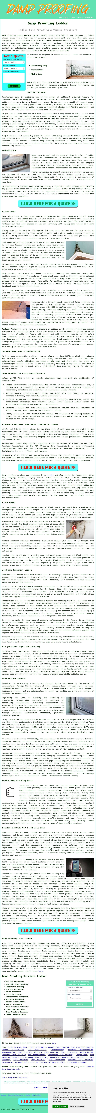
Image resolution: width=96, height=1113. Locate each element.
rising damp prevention (67, 793)
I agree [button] (56, 1106)
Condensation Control (77, 1062)
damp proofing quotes (70, 969)
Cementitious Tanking (58, 1047)
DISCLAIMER (89, 18)
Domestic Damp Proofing (14, 1055)
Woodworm (6, 575)
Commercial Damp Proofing (60, 1055)
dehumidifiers (38, 414)
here (41, 971)
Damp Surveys (15, 1047)
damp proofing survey (39, 186)
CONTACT (80, 18)
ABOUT (73, 18)
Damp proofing (9, 475)
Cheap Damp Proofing (38, 1057)
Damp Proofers (19, 1057)
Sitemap (3, 1095)
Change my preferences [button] (77, 1106)
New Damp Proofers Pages (16, 1095)
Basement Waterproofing (80, 1050)
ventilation (84, 744)
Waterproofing (57, 1050)
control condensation (15, 739)
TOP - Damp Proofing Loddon (15, 1078)
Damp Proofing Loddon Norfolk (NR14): (21, 35)
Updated (28, 1095)
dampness (46, 55)
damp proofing (43, 48)
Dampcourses (81, 1055)
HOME (60, 18)
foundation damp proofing (42, 798)
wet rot (22, 119)
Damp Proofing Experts (82, 1047)
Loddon (51, 475)
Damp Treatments (69, 1052)
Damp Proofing (51, 1052)
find (9, 943)
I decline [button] (63, 1106)
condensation (51, 158)
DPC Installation (37, 1050)
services (89, 493)
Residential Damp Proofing (52, 1062)
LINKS (66, 18)
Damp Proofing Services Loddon (24, 976)
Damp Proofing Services (34, 1047)
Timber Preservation (13, 1050)
